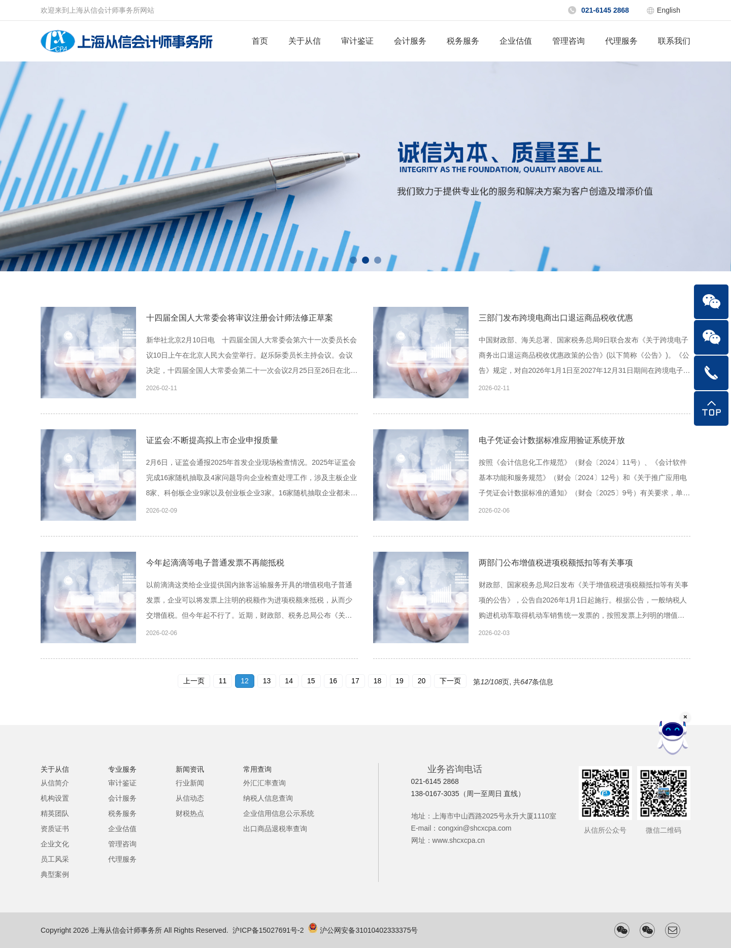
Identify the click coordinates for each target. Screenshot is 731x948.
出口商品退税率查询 (275, 829)
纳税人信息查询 (268, 798)
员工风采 (55, 859)
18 (378, 681)
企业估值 (516, 41)
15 (311, 681)
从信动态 (190, 798)
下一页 (450, 681)
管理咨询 (568, 41)
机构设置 (55, 798)
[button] (353, 260)
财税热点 (190, 813)
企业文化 (55, 844)
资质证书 (55, 829)
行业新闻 (190, 783)
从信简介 (55, 783)
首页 (260, 41)
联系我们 (674, 41)
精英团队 (55, 813)
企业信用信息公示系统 (278, 813)
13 (267, 681)
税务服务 (463, 41)
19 (399, 681)
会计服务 (410, 41)
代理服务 (621, 41)
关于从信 (304, 41)
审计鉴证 (357, 41)
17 (355, 681)
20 (422, 681)
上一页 (194, 681)
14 (289, 681)
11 (223, 681)
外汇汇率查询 (264, 783)
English (668, 10)
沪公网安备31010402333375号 (369, 930)
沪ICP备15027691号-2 (268, 930)
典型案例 (55, 874)
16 (333, 681)
